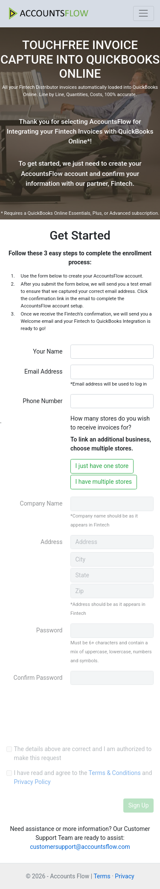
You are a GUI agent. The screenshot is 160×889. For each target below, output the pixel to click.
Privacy (124, 876)
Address (51, 541)
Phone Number (42, 401)
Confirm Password (38, 677)
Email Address (43, 371)
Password (49, 630)
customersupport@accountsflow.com (80, 846)
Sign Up (138, 805)
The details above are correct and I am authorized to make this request (83, 753)
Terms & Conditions (115, 772)
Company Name (41, 503)
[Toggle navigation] (143, 13)
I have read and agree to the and (83, 777)
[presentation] (71, 722)
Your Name (47, 351)
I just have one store (102, 465)
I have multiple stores (104, 481)
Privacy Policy (32, 781)
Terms (101, 876)
